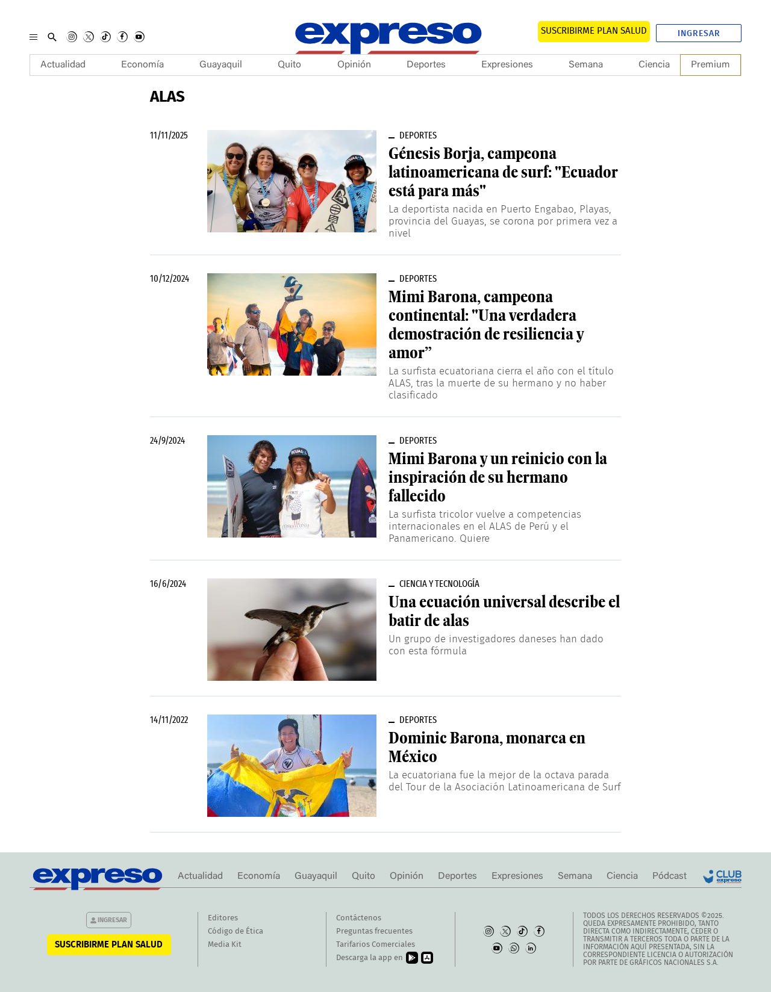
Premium (710, 65)
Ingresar (699, 33)
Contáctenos (358, 918)
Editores (223, 918)
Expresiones (507, 65)
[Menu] (33, 36)
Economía (142, 65)
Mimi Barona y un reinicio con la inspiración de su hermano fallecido (498, 477)
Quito (289, 65)
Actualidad (63, 65)
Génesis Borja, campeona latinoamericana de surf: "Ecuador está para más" (503, 172)
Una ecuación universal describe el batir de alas (504, 611)
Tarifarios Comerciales (375, 945)
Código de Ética (235, 931)
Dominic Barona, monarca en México (487, 747)
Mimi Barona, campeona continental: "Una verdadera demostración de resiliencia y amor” (486, 324)
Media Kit (225, 945)
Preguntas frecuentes (374, 931)
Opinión (354, 65)
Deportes (426, 65)
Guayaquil (220, 65)
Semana (586, 65)
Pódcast (669, 876)
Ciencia (654, 65)
